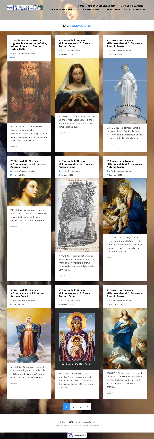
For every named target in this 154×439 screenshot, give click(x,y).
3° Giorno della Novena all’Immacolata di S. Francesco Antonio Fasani (76, 293)
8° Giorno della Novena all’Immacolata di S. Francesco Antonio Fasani (125, 43)
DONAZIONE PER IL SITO (136, 11)
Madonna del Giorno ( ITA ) (103, 8)
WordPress (95, 427)
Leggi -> (13, 146)
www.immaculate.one (85, 423)
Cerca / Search (113, 11)
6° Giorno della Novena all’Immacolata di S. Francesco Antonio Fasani (76, 163)
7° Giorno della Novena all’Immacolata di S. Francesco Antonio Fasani (28, 163)
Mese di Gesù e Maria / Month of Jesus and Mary (76, 11)
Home (82, 8)
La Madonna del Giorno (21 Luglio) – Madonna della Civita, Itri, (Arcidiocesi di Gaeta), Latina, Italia (28, 44)
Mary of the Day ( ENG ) (133, 8)
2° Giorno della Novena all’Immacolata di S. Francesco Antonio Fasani (125, 293)
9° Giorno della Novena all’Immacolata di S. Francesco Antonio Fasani (76, 43)
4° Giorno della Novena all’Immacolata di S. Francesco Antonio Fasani (28, 293)
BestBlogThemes (76, 427)
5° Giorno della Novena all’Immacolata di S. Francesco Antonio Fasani (125, 163)
